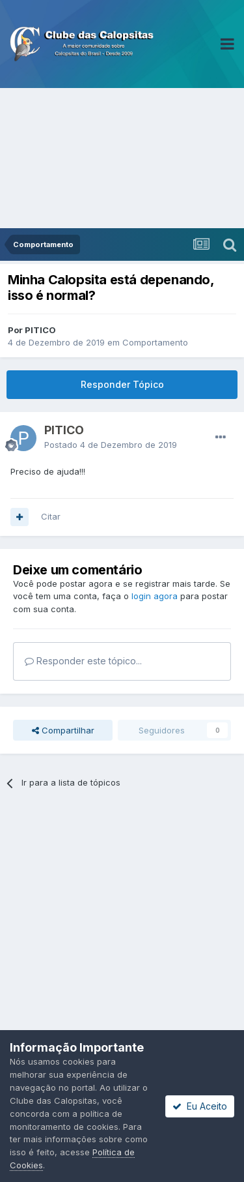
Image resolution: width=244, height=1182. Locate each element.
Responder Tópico (122, 384)
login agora (154, 596)
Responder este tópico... (83, 660)
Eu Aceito (199, 1106)
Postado (110, 444)
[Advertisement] (122, 158)
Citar (51, 516)
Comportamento (155, 342)
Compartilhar (63, 730)
